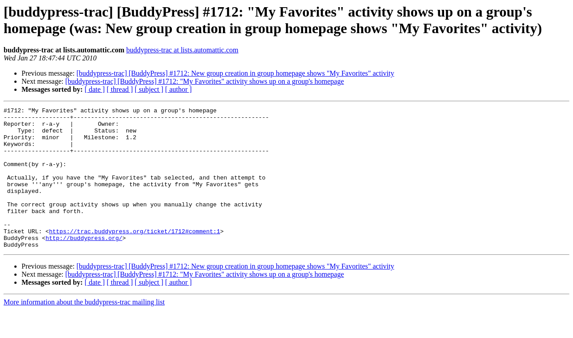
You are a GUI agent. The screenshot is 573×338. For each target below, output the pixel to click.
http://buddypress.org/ (84, 265)
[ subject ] (149, 89)
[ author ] (178, 89)
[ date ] (95, 89)
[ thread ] (120, 89)
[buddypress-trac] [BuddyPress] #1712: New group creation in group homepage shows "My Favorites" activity (235, 73)
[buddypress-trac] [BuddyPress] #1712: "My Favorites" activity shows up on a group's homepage (204, 81)
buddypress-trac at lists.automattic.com (182, 50)
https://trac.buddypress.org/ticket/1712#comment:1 (134, 256)
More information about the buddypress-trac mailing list (84, 330)
